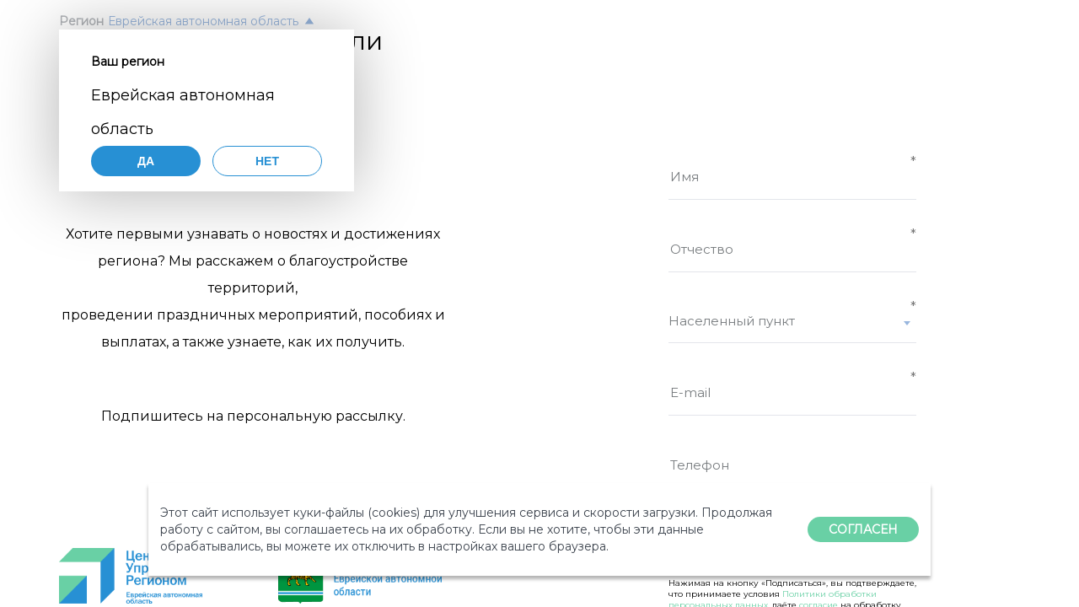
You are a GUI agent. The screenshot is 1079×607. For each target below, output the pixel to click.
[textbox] (792, 321)
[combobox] (792, 328)
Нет (267, 161)
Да (145, 161)
